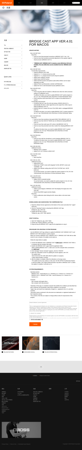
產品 (3, 388)
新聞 (53, 2)
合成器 (3, 395)
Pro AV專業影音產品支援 (10, 85)
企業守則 (67, 399)
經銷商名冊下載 (7, 68)
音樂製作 (4, 403)
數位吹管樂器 (5, 401)
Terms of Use (13, 444)
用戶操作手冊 (7, 51)
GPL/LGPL (6, 88)
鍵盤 (3, 396)
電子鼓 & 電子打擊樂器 (7, 399)
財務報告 (67, 395)
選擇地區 (78, 381)
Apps (3, 412)
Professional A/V (5, 409)
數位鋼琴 (4, 393)
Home (3, 8)
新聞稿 (66, 396)
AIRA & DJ (4, 406)
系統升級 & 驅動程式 (9, 48)
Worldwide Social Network (24, 444)
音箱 (3, 404)
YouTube (19, 393)
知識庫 (5, 58)
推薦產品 (4, 391)
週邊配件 (4, 411)
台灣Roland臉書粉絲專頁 (23, 395)
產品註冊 (6, 65)
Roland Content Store (45, 375)
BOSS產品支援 (7, 81)
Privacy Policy (5, 444)
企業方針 (67, 393)
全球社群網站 (20, 391)
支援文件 (35, 395)
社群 (30, 2)
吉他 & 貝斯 (4, 398)
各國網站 (35, 375)
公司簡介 (67, 391)
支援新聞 (6, 61)
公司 (64, 2)
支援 (42, 2)
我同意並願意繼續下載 (37, 319)
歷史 (66, 398)
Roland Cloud (5, 407)
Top (5, 45)
